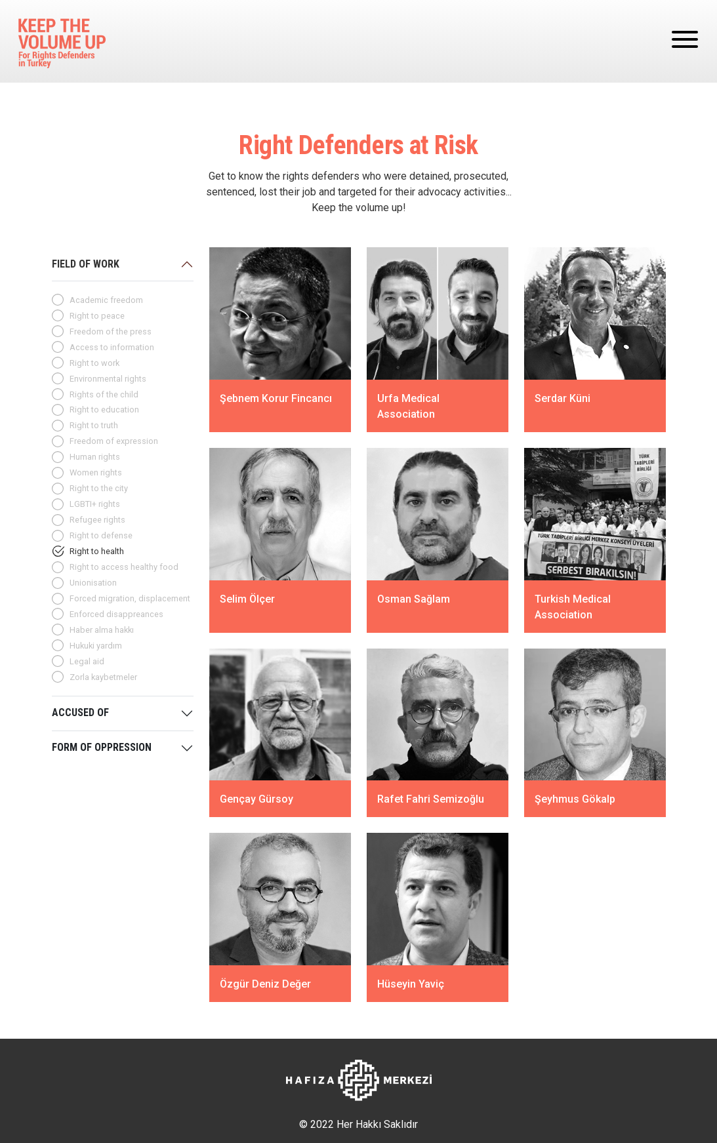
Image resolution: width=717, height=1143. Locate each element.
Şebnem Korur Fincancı (276, 398)
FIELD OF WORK (85, 264)
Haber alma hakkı (102, 630)
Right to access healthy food (124, 567)
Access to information (112, 347)
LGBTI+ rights (95, 504)
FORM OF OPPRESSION (102, 747)
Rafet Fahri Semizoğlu (430, 799)
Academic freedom (106, 300)
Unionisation (93, 583)
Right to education (104, 409)
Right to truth (94, 425)
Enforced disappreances (116, 614)
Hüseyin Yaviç (410, 983)
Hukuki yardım (96, 646)
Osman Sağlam (413, 598)
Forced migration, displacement (130, 598)
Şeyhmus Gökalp (575, 799)
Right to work (94, 363)
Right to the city (99, 488)
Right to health (97, 551)
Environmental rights (108, 379)
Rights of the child (104, 394)
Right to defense (101, 535)
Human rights (95, 457)
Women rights (96, 472)
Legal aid (87, 661)
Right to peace (97, 316)
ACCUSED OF (80, 712)
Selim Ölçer (247, 598)
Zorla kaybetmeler (103, 677)
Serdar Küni (562, 398)
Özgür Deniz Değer (265, 983)
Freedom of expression (114, 441)
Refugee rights (97, 520)
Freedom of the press (111, 331)
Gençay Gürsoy (256, 799)
